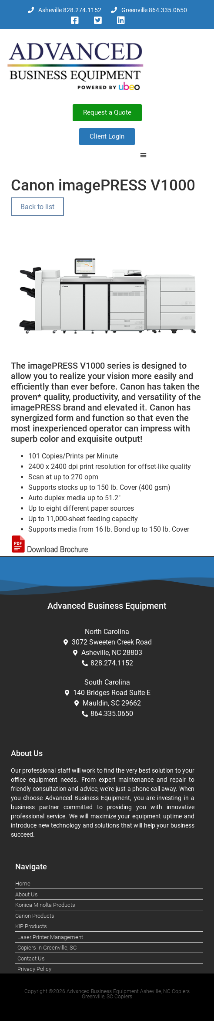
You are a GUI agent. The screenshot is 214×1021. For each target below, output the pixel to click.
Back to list (37, 207)
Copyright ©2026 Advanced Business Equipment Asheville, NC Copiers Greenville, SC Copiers (107, 994)
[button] (143, 155)
